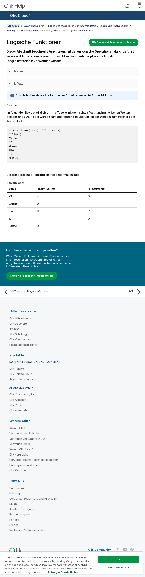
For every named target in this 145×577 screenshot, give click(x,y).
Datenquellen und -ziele (24, 465)
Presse (14, 525)
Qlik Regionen (18, 470)
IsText (18, 83)
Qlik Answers (17, 399)
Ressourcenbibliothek (23, 344)
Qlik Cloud (20, 15)
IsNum (18, 71)
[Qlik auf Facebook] (132, 549)
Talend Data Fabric (21, 379)
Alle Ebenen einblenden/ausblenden (114, 42)
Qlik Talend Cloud (20, 374)
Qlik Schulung (18, 334)
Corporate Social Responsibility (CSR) (33, 498)
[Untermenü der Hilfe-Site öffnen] (5, 16)
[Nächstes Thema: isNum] (108, 291)
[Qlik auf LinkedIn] (125, 549)
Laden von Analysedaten (114, 25)
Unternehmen (18, 488)
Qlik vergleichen (19, 454)
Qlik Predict (16, 405)
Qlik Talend (16, 368)
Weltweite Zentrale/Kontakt (27, 530)
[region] (71, 564)
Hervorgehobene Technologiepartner (33, 459)
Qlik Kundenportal (20, 339)
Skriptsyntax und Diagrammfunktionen (28, 30)
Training (14, 328)
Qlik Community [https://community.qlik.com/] (99, 549)
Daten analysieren (34, 25)
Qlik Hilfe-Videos (20, 318)
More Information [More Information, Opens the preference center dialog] (118, 567)
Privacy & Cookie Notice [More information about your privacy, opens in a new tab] (63, 572)
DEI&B (13, 503)
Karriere (14, 519)
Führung (14, 493)
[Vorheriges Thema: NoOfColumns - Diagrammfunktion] (37, 291)
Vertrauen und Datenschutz (27, 438)
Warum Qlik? (17, 428)
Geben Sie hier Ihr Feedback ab (32, 275)
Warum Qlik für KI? (21, 449)
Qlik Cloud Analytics (22, 394)
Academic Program (21, 509)
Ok (118, 559)
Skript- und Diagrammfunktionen (72, 30)
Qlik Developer (19, 323)
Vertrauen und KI (20, 444)
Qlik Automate (18, 410)
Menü (140, 7)
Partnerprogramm (20, 514)
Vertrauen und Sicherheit (25, 433)
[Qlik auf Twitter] (118, 549)
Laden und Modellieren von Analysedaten (72, 25)
